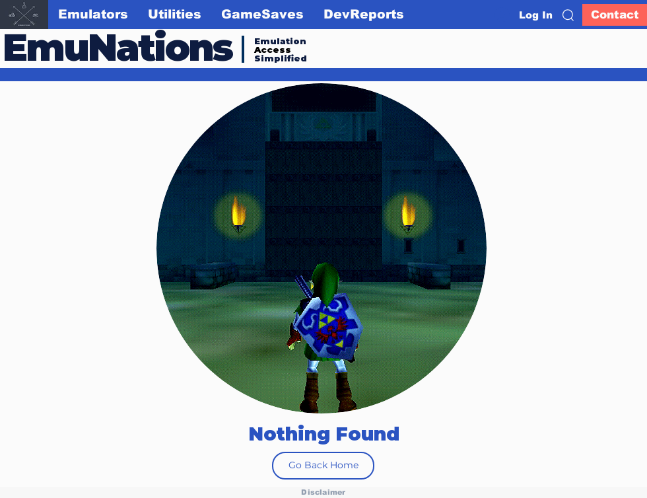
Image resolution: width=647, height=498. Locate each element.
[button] (568, 15)
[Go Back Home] (323, 466)
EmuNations (117, 47)
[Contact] (614, 15)
